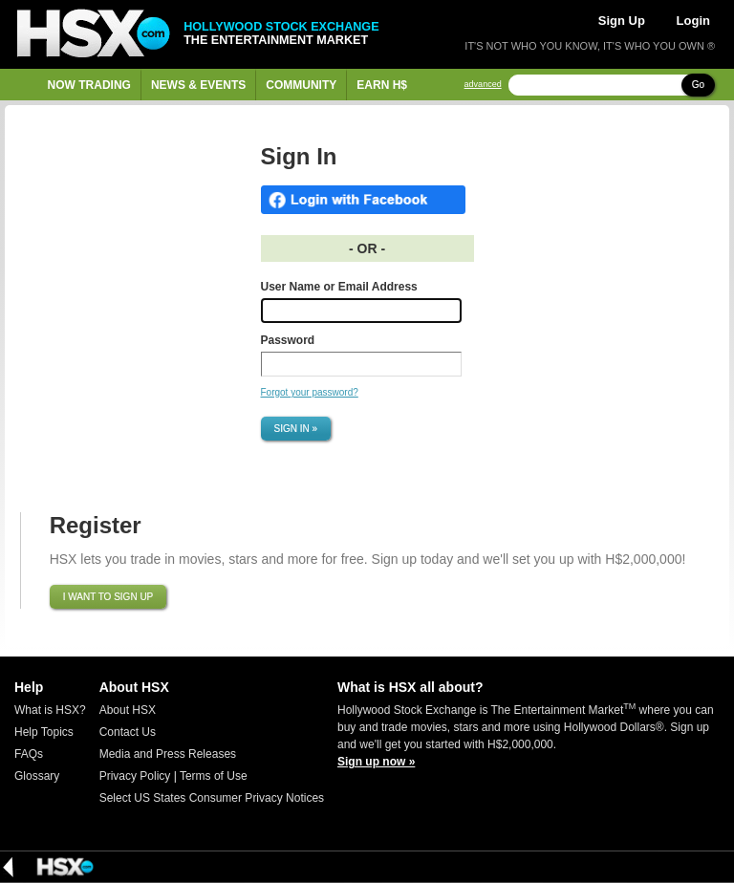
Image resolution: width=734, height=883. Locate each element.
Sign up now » (376, 761)
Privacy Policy (135, 776)
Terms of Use (214, 776)
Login (693, 20)
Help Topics (44, 732)
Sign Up (621, 20)
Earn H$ (381, 85)
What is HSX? (50, 710)
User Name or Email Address (339, 286)
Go (698, 84)
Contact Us (127, 732)
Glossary (36, 776)
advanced (483, 84)
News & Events (198, 85)
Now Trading (89, 85)
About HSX (127, 710)
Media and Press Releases (167, 754)
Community (301, 85)
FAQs (28, 754)
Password (288, 340)
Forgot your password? (309, 392)
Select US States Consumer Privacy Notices (211, 798)
